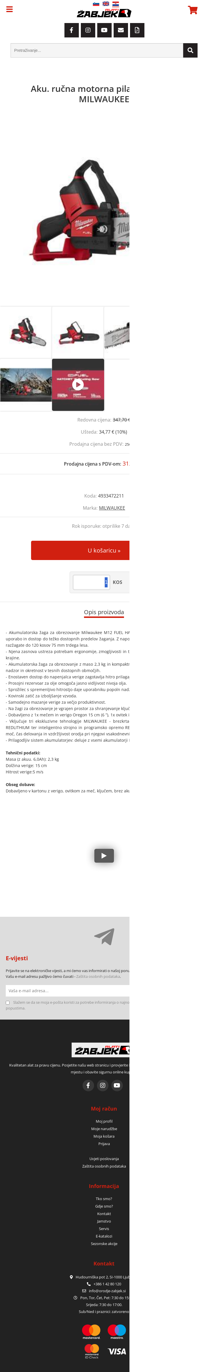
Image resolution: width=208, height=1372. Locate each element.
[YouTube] (104, 30)
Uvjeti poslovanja (104, 1158)
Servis (104, 1228)
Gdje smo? (104, 1206)
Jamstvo (104, 1221)
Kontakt (104, 1213)
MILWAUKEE (112, 508)
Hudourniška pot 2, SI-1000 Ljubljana (104, 1277)
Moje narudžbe (104, 1128)
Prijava (104, 1143)
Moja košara (104, 1136)
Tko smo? (104, 1198)
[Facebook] (71, 30)
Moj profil (104, 1121)
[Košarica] (192, 10)
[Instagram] (88, 30)
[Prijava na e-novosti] (196, 991)
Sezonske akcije (104, 1243)
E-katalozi (104, 1236)
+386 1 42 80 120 (104, 1283)
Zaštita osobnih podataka (98, 976)
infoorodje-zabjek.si (107, 1290)
